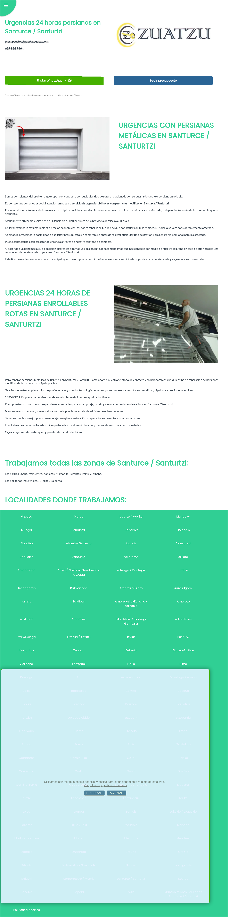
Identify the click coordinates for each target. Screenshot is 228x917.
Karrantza (26, 650)
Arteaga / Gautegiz (131, 570)
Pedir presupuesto (163, 81)
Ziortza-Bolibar (183, 650)
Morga (79, 516)
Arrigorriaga (26, 570)
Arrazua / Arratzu (78, 637)
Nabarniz (131, 530)
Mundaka (183, 516)
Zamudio (78, 557)
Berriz (131, 637)
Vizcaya (26, 516)
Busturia (183, 637)
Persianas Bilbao (12, 95)
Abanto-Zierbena (79, 543)
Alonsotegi (183, 543)
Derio (131, 664)
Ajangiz (131, 543)
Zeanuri (78, 650)
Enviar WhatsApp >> (54, 80)
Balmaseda (78, 588)
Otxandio (183, 530)
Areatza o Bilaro (131, 588)
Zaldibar (79, 601)
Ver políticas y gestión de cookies (105, 785)
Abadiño (26, 543)
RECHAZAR (94, 792)
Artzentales (183, 619)
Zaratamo (131, 557)
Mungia (26, 530)
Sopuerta (26, 557)
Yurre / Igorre (183, 588)
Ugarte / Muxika (131, 516)
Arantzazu (79, 619)
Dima (183, 664)
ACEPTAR (116, 792)
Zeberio (131, 650)
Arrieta (183, 557)
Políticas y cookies (26, 910)
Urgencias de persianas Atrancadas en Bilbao (42, 95)
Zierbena (26, 664)
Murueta (79, 530)
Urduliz (183, 570)
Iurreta (27, 601)
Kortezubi (79, 664)
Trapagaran (27, 588)
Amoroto (183, 601)
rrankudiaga (26, 637)
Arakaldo (26, 619)
